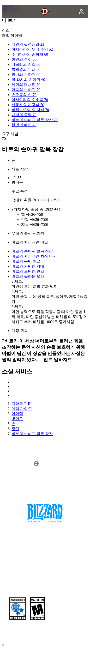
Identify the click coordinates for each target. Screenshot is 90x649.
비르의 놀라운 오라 (28, 276)
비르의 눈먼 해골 (26, 261)
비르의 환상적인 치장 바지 (34, 256)
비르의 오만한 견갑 (28, 271)
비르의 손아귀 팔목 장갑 (32, 251)
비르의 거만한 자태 (28, 266)
